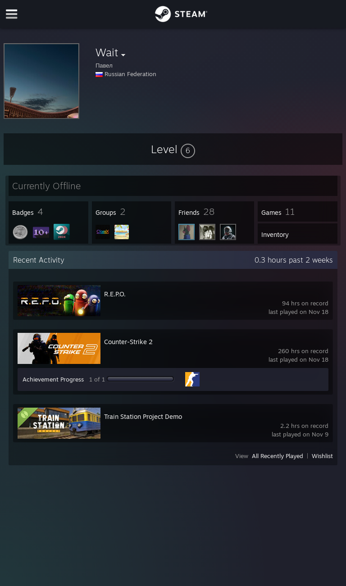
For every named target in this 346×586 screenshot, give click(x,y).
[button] (173, 149)
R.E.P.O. (115, 294)
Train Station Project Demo (143, 416)
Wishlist (322, 455)
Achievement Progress (53, 379)
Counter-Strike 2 (128, 341)
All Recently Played (277, 455)
